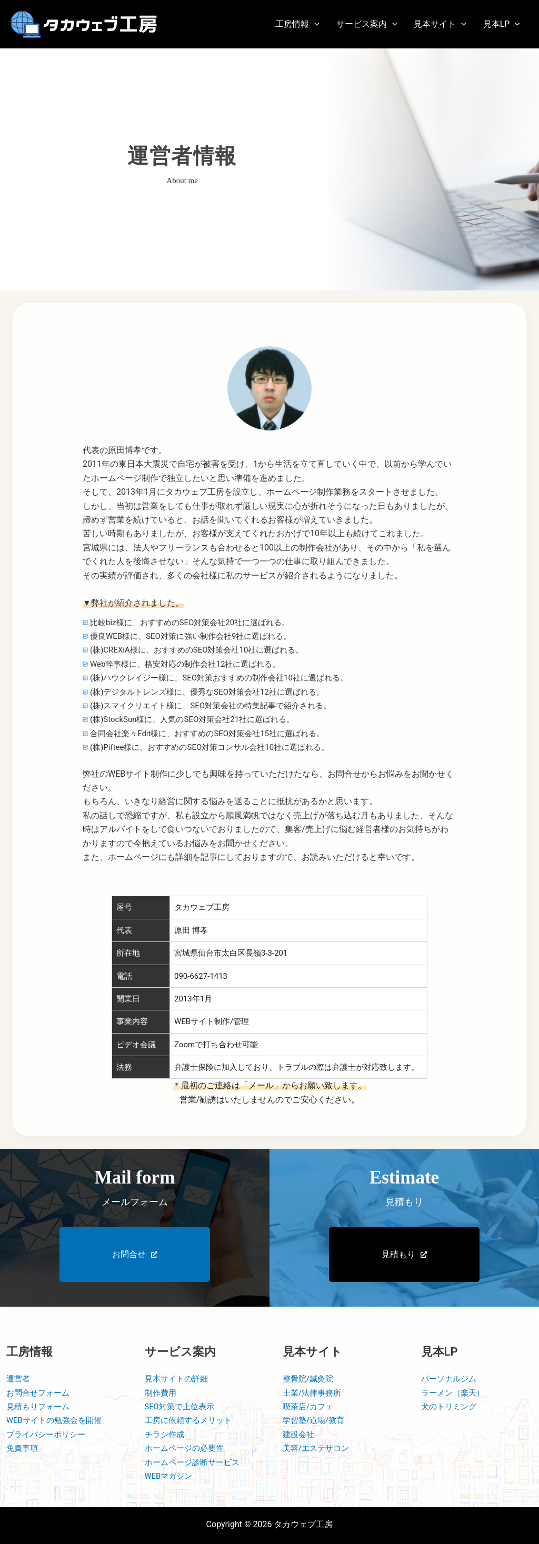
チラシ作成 (166, 1434)
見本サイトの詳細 (178, 1378)
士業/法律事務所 (314, 1393)
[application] (314, 24)
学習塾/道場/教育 (315, 1420)
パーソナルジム (450, 1378)
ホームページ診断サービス (195, 1462)
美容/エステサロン (318, 1448)
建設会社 (299, 1434)
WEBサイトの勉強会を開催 (57, 1420)
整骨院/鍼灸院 (310, 1378)
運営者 (19, 1378)
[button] (297, 24)
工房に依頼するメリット (191, 1420)
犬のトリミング (450, 1406)
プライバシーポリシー (48, 1434)
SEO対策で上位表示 (182, 1406)
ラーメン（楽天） (454, 1393)
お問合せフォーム (40, 1393)
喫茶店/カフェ (310, 1406)
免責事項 (23, 1448)
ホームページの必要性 (187, 1448)
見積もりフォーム (40, 1406)
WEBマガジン (170, 1476)
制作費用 (161, 1393)
